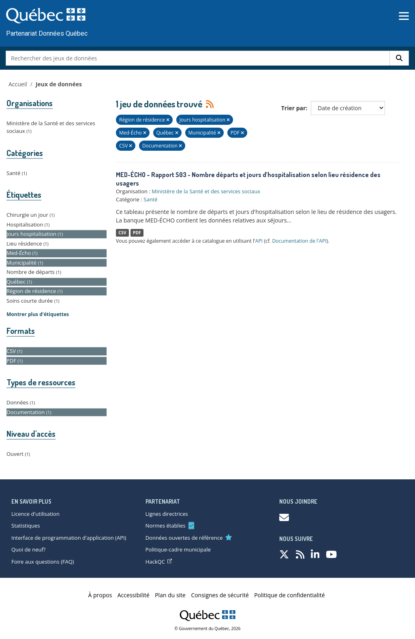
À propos (100, 595)
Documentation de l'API (299, 240)
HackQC (158, 561)
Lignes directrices (166, 513)
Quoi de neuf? (28, 549)
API (259, 240)
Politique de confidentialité (289, 595)
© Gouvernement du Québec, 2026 (208, 628)
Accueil (18, 84)
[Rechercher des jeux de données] (198, 58)
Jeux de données (59, 84)
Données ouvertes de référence (184, 537)
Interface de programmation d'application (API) (68, 537)
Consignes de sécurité (219, 595)
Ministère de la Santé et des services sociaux (206, 191)
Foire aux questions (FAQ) (42, 561)
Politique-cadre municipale (178, 549)
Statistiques (25, 525)
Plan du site (170, 595)
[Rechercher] (399, 58)
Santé (150, 199)
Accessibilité (134, 595)
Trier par (293, 108)
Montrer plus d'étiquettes (37, 314)
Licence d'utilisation (35, 513)
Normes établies (165, 525)
